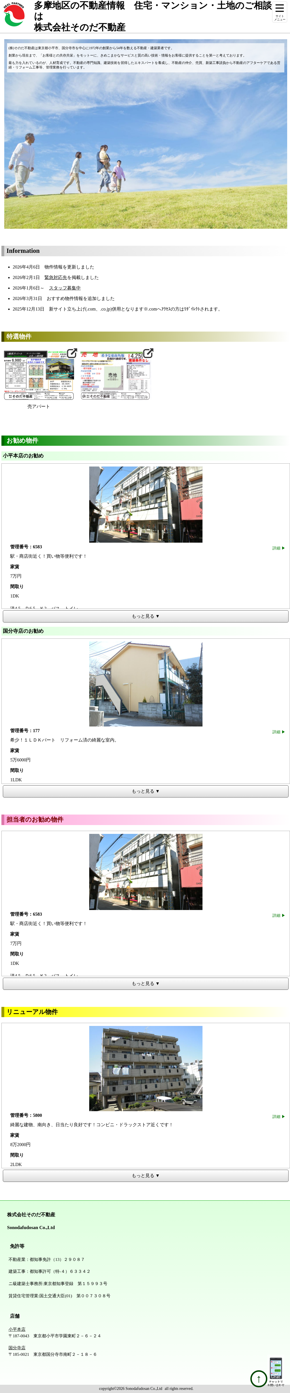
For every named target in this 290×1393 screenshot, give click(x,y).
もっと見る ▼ (146, 616)
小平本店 (16, 1329)
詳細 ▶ (278, 548)
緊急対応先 (55, 277)
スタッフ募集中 (65, 288)
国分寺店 (16, 1347)
